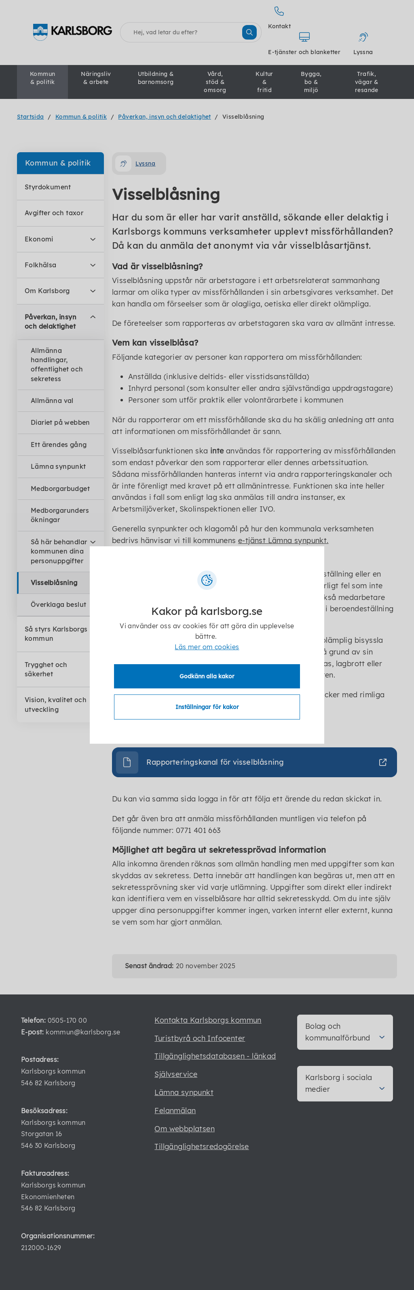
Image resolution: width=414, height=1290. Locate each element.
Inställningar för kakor (207, 707)
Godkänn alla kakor (207, 676)
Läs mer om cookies (207, 647)
